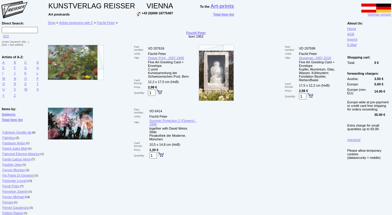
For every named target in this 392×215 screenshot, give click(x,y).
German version (376, 13)
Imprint (352, 39)
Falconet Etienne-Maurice (21, 154)
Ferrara (7, 202)
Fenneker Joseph (15, 191)
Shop (51, 22)
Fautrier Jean (12, 164)
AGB (350, 34)
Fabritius (8, 137)
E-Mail (351, 45)
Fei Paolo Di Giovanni (18, 175)
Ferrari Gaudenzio (15, 207)
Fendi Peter (10, 186)
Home (351, 28)
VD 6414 (155, 111)
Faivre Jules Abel (14, 148)
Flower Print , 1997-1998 (166, 58)
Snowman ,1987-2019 (315, 58)
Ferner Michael (13, 197)
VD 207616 (156, 48)
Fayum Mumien (13, 170)
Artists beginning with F (76, 22)
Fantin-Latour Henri (16, 159)
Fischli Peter (106, 22)
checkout (353, 140)
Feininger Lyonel (14, 180)
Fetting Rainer (12, 213)
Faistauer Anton (13, 143)
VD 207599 (307, 48)
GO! (6, 36)
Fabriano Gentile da (16, 132)
